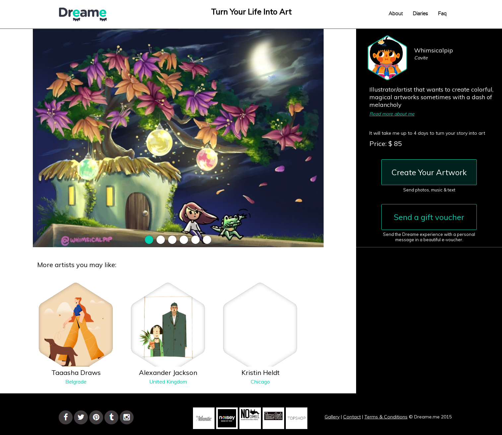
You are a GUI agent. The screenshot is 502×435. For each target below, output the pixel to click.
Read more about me (391, 114)
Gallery (332, 417)
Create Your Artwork (429, 172)
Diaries (420, 13)
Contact (352, 417)
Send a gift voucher (429, 217)
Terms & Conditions (386, 417)
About (396, 13)
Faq (442, 13)
